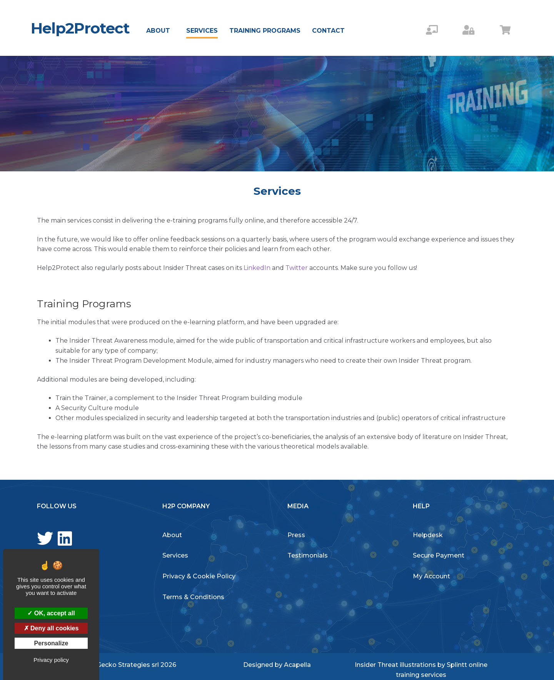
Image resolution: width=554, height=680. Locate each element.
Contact (328, 30)
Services (202, 30)
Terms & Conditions (193, 597)
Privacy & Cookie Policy (198, 576)
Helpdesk (428, 535)
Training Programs (264, 30)
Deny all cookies (51, 628)
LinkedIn (258, 267)
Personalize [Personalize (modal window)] (51, 643)
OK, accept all (51, 613)
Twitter (296, 267)
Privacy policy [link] (51, 660)
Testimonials (307, 555)
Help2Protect (80, 28)
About (158, 30)
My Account (431, 576)
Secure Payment (438, 555)
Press (296, 535)
